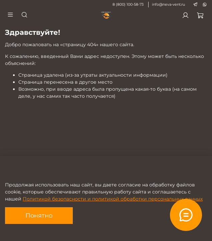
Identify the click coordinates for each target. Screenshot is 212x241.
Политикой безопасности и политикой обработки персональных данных (113, 199)
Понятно (38, 215)
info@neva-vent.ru (168, 4)
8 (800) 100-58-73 (128, 4)
